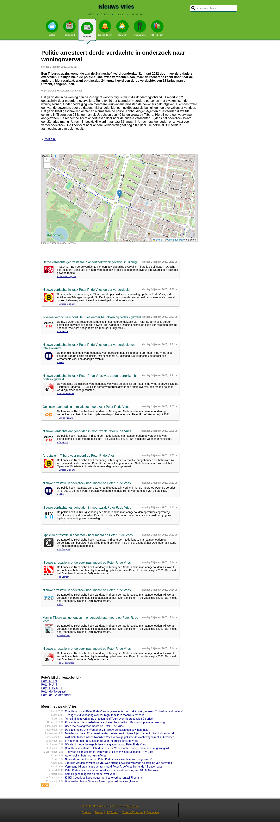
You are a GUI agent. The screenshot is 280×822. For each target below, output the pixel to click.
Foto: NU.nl (49, 681)
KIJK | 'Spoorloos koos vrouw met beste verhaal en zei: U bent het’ (104, 777)
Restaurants (140, 28)
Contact (86, 812)
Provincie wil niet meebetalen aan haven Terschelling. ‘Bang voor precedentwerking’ (115, 722)
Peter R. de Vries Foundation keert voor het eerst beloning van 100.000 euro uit (112, 770)
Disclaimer (152, 812)
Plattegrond (69, 28)
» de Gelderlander (65, 393)
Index (90, 14)
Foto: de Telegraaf (53, 691)
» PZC (60, 604)
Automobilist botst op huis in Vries (86, 755)
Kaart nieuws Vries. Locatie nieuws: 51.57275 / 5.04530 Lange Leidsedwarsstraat (118, 198)
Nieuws (87, 31)
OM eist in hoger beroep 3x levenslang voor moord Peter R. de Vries (105, 744)
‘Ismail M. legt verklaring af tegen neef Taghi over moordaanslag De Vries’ (109, 718)
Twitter (99, 812)
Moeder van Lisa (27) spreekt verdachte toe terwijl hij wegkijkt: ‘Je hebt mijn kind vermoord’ (119, 733)
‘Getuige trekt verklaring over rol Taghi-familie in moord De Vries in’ (105, 715)
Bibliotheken (157, 28)
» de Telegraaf (64, 549)
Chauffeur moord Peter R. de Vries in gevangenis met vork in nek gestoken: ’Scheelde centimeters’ (124, 711)
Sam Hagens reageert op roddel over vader (90, 773)
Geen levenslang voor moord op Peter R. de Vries (94, 726)
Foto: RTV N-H (51, 688)
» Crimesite (62, 331)
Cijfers (52, 28)
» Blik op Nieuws (65, 418)
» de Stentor (63, 577)
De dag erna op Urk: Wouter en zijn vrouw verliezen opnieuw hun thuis (106, 729)
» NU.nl (60, 362)
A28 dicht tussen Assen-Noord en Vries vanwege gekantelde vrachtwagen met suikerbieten (119, 737)
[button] (119, 194)
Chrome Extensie (132, 812)
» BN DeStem (63, 635)
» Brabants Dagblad (66, 276)
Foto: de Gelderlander (56, 695)
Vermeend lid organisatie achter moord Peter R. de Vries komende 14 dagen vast (113, 766)
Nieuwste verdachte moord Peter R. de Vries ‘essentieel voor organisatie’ (108, 759)
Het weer (122, 28)
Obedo (133, 806)
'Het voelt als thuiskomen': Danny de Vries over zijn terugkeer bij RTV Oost (109, 751)
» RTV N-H (62, 522)
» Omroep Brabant (66, 304)
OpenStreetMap (175, 239)
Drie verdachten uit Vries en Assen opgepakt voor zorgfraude (101, 781)
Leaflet (158, 239)
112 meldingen (105, 28)
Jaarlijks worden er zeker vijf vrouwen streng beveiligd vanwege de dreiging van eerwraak (118, 762)
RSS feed (112, 812)
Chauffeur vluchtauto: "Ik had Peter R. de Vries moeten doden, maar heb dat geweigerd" (117, 748)
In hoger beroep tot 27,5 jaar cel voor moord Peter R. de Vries (101, 740)
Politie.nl (49, 139)
